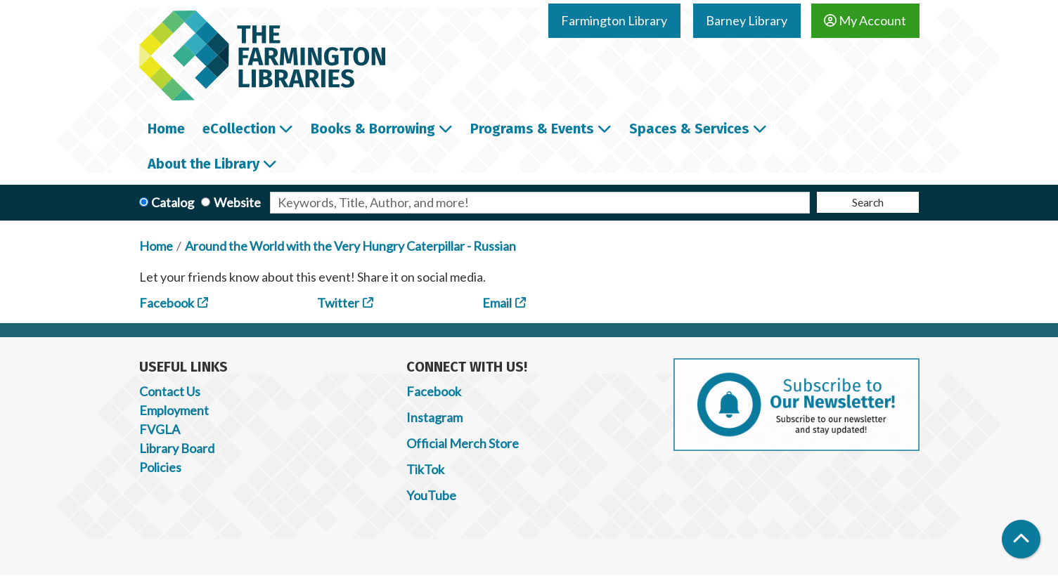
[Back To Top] (1021, 539)
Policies (160, 467)
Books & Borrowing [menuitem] (373, 128)
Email (497, 302)
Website (237, 202)
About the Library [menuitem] (203, 163)
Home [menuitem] (166, 128)
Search (868, 202)
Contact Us (169, 391)
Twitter (338, 302)
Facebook (166, 302)
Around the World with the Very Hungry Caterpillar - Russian (350, 246)
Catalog (172, 202)
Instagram (434, 417)
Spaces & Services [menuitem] (689, 128)
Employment (174, 410)
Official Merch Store (462, 443)
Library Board (176, 448)
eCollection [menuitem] (239, 128)
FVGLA (159, 429)
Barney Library (746, 20)
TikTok (425, 469)
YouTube (431, 495)
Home (156, 246)
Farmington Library (614, 20)
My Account (865, 20)
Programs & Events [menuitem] (532, 128)
